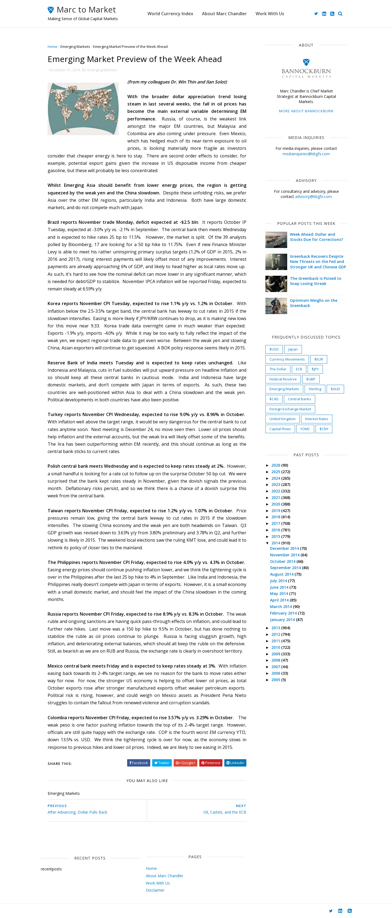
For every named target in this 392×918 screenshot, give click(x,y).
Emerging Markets (75, 46)
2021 (276, 497)
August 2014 (282, 574)
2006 (276, 673)
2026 (276, 465)
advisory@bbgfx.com (313, 196)
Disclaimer (155, 890)
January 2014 (283, 619)
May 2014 (279, 593)
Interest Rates (316, 418)
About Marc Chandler (224, 14)
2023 (276, 484)
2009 (276, 653)
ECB (299, 369)
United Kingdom (283, 418)
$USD (274, 349)
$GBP (311, 379)
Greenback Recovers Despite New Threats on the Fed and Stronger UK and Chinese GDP (318, 261)
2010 (276, 647)
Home (52, 46)
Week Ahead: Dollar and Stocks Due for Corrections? (316, 237)
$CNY (324, 428)
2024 (276, 478)
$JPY (315, 369)
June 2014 (279, 587)
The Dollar (278, 369)
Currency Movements (287, 359)
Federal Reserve (283, 379)
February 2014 (284, 613)
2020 (276, 504)
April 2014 (280, 600)
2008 (276, 660)
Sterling (315, 388)
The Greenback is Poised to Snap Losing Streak (315, 281)
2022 (276, 491)
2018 (276, 516)
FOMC (305, 428)
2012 (276, 634)
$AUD (335, 388)
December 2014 (285, 548)
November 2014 (285, 554)
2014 (276, 542)
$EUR (318, 359)
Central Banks (299, 398)
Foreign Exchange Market (290, 409)
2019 (276, 510)
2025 (276, 471)
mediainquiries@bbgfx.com (306, 153)
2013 (276, 627)
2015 (276, 536)
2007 (276, 666)
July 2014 (279, 580)
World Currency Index (170, 14)
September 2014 (286, 567)
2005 (276, 679)
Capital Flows (280, 428)
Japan (293, 349)
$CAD (274, 398)
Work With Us (270, 14)
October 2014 (283, 561)
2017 (276, 523)
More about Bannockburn (306, 110)
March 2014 (281, 606)
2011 (276, 640)
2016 (276, 529)
